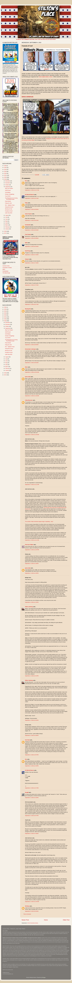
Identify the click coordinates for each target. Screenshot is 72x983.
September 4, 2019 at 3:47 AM (31, 198)
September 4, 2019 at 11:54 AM (32, 434)
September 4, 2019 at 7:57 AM (31, 285)
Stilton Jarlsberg (29, 606)
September (7, 186)
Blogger (44, 977)
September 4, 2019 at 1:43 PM (31, 602)
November (7, 182)
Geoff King (27, 250)
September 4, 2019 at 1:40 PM (31, 573)
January (7, 228)
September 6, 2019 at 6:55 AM (31, 911)
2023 (5, 171)
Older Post (66, 920)
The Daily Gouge (6, 272)
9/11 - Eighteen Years (10, 205)
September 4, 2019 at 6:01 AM (31, 220)
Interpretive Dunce (9, 207)
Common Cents (6, 265)
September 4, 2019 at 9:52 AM (31, 362)
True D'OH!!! (8, 196)
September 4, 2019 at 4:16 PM (31, 765)
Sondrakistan (5, 271)
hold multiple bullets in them (45, 76)
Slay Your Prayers (9, 188)
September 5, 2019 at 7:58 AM (31, 833)
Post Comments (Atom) (33, 923)
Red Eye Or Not (8, 209)
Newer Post (25, 920)
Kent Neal (27, 739)
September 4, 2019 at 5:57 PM (31, 815)
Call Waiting (7, 192)
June (6, 219)
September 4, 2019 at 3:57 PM (31, 754)
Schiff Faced (8, 190)
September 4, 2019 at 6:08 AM (31, 238)
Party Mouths (8, 201)
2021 (5, 175)
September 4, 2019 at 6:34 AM (31, 246)
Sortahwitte (27, 224)
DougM (26, 792)
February (7, 226)
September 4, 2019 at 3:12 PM (31, 675)
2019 (5, 179)
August (7, 215)
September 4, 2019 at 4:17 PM (31, 788)
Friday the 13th (8, 203)
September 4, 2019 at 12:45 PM (32, 549)
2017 (5, 233)
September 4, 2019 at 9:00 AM (31, 344)
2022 (5, 173)
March (6, 224)
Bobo (26, 367)
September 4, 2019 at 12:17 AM (32, 190)
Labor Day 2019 (8, 212)
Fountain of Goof (8, 210)
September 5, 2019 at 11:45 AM (32, 901)
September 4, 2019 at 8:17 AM (31, 304)
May (6, 221)
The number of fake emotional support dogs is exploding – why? (39, 521)
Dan (26, 180)
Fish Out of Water (29, 544)
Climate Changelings (9, 194)
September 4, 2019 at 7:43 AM (31, 262)
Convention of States (7, 267)
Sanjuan (27, 259)
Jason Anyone (28, 213)
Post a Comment (27, 914)
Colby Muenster (28, 400)
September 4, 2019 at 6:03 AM (31, 230)
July (6, 217)
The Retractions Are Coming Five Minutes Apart (11, 198)
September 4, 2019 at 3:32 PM (31, 720)
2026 (5, 165)
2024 (5, 169)
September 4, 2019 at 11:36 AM (32, 395)
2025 (5, 167)
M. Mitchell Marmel (29, 194)
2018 (5, 231)
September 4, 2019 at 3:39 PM (31, 735)
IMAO (4, 269)
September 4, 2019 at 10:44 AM (32, 372)
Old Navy (27, 906)
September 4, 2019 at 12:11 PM (32, 484)
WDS (26, 242)
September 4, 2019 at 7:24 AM (31, 254)
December (7, 180)
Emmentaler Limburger (30, 349)
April (6, 223)
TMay (26, 202)
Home (46, 920)
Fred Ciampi (28, 234)
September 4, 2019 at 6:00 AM (31, 209)
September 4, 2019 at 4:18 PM (31, 797)
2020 (5, 177)
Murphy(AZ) (28, 308)
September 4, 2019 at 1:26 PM (31, 563)
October (7, 184)
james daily (27, 376)
